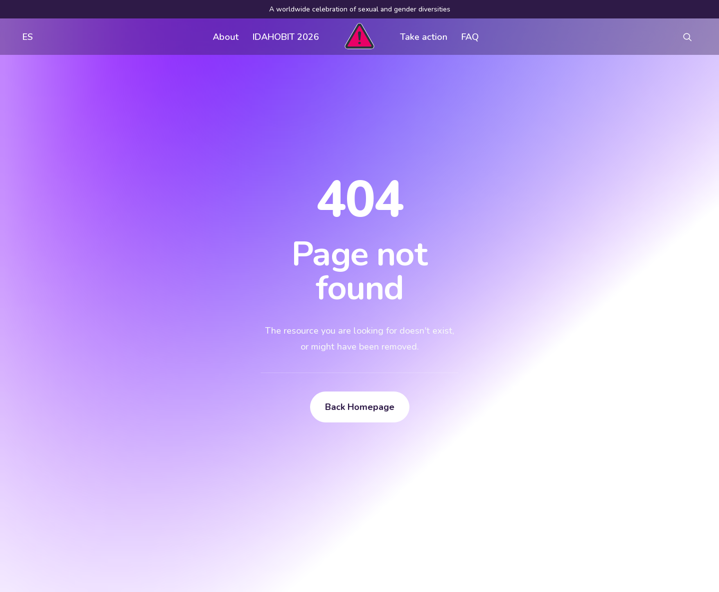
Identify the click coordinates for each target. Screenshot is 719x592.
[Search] (119, 513)
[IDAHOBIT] (359, 36)
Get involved (300, 435)
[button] (692, 36)
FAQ (470, 37)
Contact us (296, 475)
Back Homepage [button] (359, 291)
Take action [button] (423, 37)
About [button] (226, 37)
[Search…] (119, 513)
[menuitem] (25, 36)
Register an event (457, 455)
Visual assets (449, 435)
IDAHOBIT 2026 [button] (286, 37)
